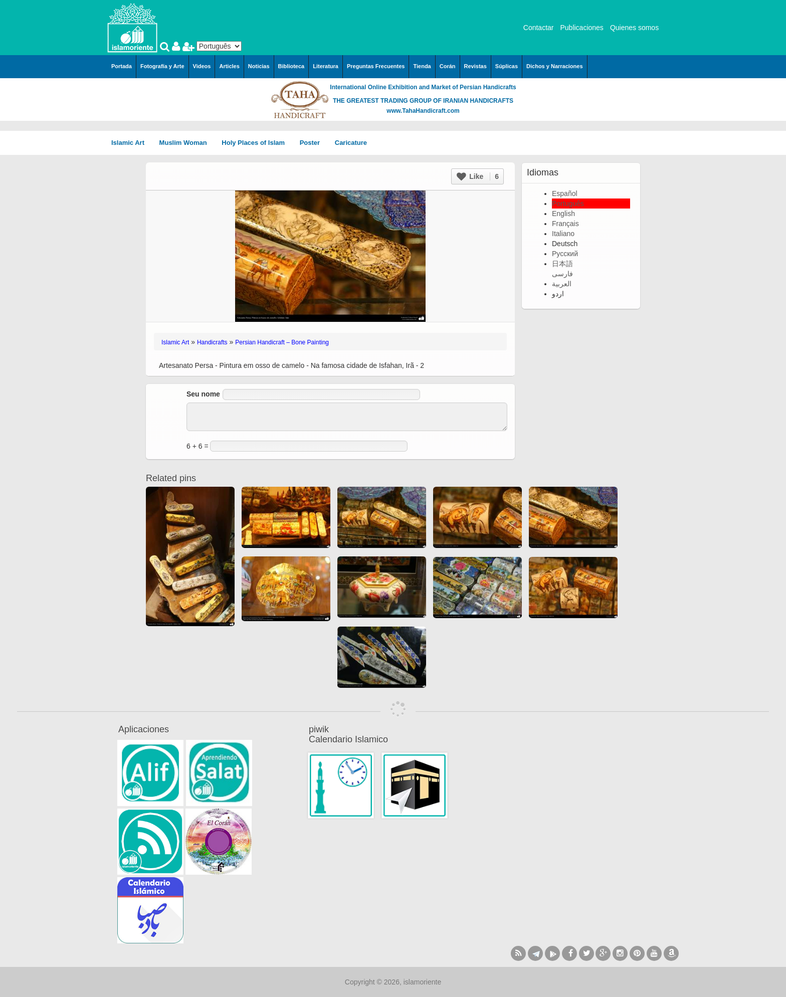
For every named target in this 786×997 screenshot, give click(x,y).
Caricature (351, 142)
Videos (202, 66)
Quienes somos (634, 28)
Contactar (538, 28)
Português (568, 204)
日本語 (562, 264)
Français (565, 224)
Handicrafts (212, 342)
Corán (448, 66)
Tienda (422, 66)
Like (478, 176)
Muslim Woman (186, 142)
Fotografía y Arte (162, 66)
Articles (229, 66)
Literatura (325, 66)
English (563, 214)
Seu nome (203, 394)
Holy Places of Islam (256, 142)
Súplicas (506, 66)
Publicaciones (581, 28)
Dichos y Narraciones (554, 66)
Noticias (259, 66)
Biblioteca (291, 66)
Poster (313, 142)
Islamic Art (131, 142)
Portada (121, 66)
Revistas (475, 66)
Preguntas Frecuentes (376, 66)
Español (564, 193)
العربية (561, 284)
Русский (565, 254)
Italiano (563, 234)
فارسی (562, 273)
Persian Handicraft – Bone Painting (282, 342)
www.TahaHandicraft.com (422, 110)
